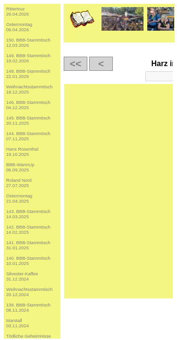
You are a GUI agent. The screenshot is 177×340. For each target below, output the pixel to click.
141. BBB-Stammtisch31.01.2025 (28, 245)
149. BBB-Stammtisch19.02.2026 (28, 58)
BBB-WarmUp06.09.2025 (20, 167)
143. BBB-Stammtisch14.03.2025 (28, 214)
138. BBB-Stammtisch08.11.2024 (28, 307)
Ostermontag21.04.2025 (19, 198)
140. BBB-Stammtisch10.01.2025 (28, 260)
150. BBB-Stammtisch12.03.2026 (28, 42)
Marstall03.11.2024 (17, 323)
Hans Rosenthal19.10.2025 (22, 151)
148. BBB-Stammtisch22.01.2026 (28, 73)
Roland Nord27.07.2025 (19, 183)
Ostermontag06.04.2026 (19, 27)
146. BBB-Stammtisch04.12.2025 (28, 105)
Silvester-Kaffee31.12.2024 (22, 276)
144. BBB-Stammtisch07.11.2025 (28, 136)
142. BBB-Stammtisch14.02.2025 (28, 229)
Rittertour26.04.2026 (17, 11)
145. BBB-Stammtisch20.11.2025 (28, 120)
